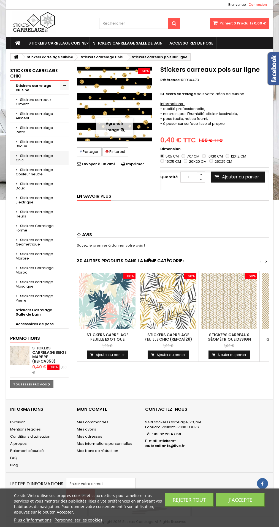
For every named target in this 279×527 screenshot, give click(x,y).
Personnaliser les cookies (78, 520)
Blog (14, 465)
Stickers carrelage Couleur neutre (34, 172)
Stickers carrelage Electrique (34, 200)
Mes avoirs (86, 429)
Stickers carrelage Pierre (34, 298)
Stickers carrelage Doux (34, 186)
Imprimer (135, 164)
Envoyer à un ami (98, 164)
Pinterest (115, 151)
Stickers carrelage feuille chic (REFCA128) (168, 337)
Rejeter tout (189, 499)
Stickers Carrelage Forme (35, 228)
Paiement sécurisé (27, 450)
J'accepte (240, 499)
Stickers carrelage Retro (34, 130)
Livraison (18, 422)
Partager (89, 151)
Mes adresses (89, 436)
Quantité (169, 177)
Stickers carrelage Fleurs (34, 214)
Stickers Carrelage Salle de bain (127, 43)
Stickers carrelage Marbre (34, 256)
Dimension (171, 149)
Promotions (25, 338)
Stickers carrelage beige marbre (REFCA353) (49, 354)
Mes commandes (93, 422)
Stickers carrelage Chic (34, 158)
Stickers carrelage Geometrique (34, 242)
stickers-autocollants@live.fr (165, 443)
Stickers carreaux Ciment (33, 102)
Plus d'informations (33, 520)
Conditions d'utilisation (30, 436)
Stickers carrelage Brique (34, 144)
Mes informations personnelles (104, 443)
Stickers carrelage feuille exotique (107, 337)
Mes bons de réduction (97, 450)
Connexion (257, 4)
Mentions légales (25, 429)
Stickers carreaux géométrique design (229, 337)
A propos (18, 443)
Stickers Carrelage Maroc (35, 270)
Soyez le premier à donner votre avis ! (111, 245)
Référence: (170, 80)
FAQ (13, 457)
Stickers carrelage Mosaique (34, 284)
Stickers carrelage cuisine (57, 43)
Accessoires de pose (191, 43)
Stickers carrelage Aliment (34, 116)
